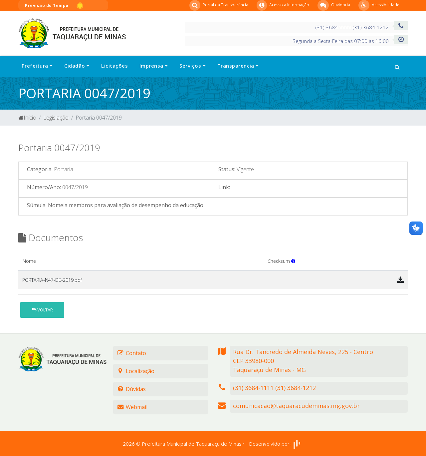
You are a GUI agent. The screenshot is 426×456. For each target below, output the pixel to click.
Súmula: (37, 205)
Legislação (56, 117)
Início (27, 117)
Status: (226, 169)
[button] (397, 66)
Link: (224, 187)
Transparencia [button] (238, 65)
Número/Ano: (44, 187)
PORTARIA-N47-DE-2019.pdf (52, 280)
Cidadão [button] (77, 65)
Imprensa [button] (153, 65)
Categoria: (40, 169)
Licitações (114, 65)
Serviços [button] (192, 65)
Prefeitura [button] (37, 65)
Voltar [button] (42, 310)
